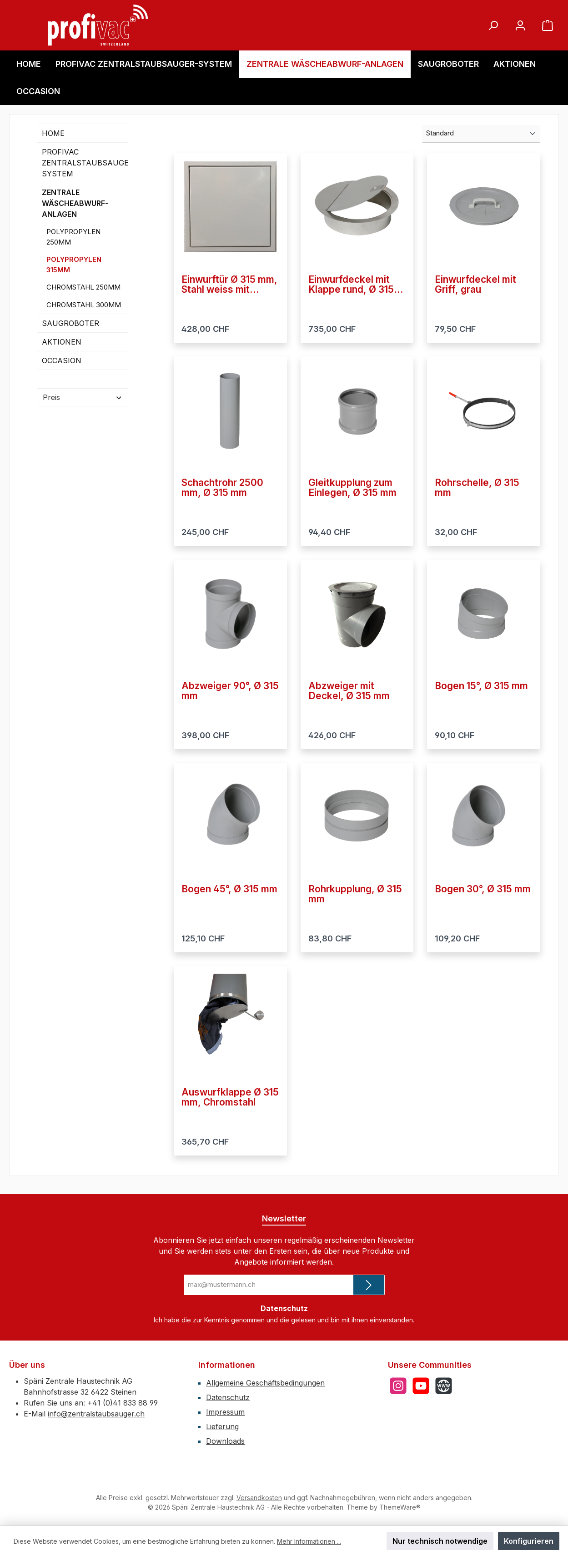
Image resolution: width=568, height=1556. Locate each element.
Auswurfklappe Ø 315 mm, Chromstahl (230, 1097)
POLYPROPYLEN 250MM (73, 236)
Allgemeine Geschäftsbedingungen (265, 1382)
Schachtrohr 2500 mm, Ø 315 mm (222, 488)
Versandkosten (259, 1497)
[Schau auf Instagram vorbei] (398, 1386)
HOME (53, 133)
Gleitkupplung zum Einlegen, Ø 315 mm (352, 488)
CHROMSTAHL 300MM (83, 304)
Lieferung (222, 1426)
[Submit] (369, 1285)
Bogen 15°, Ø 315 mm (481, 686)
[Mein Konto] (520, 25)
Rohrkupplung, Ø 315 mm (355, 894)
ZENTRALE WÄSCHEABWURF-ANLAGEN (75, 203)
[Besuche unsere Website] (443, 1386)
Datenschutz (228, 1397)
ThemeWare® (400, 1507)
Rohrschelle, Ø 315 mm (477, 488)
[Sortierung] (481, 134)
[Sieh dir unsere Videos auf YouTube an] (421, 1386)
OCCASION (61, 360)
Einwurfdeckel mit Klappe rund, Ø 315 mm (351, 285)
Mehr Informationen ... (309, 1541)
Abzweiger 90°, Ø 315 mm (230, 691)
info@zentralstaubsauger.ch (96, 1413)
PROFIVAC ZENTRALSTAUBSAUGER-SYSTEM (85, 162)
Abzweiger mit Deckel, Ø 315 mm (349, 691)
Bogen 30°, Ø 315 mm (483, 889)
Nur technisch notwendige (440, 1541)
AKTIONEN (61, 341)
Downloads (225, 1441)
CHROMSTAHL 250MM (83, 287)
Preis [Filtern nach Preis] (82, 397)
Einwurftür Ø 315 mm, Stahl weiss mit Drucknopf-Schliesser (229, 285)
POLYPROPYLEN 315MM (73, 264)
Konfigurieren (528, 1541)
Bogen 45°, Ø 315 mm (229, 889)
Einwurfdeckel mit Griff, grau (475, 285)
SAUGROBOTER (70, 323)
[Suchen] (493, 25)
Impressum (225, 1411)
